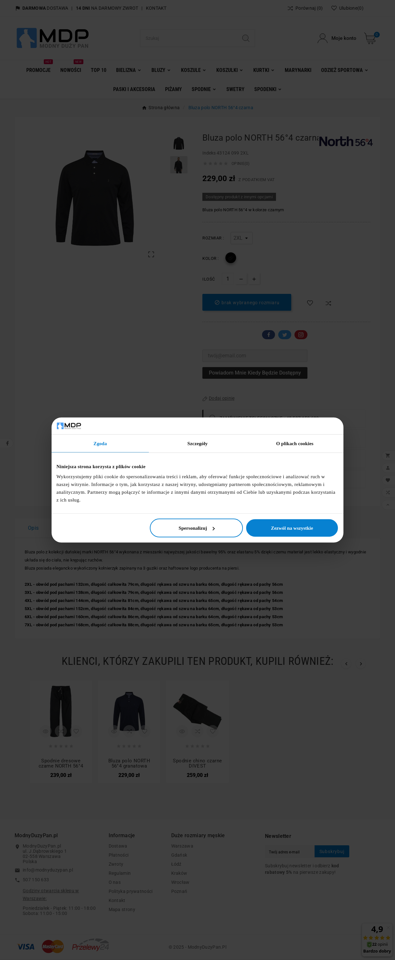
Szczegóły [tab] (197, 443)
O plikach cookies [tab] (294, 443)
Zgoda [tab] (100, 443)
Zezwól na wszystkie (292, 528)
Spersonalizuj (197, 528)
